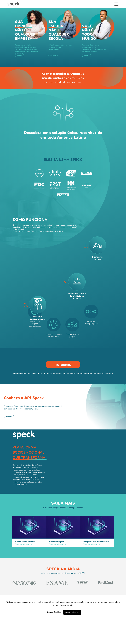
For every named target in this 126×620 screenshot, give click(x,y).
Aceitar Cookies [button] (72, 612)
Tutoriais (63, 365)
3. (26, 305)
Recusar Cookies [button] (54, 612)
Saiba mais (20, 55)
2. (65, 283)
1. (85, 245)
